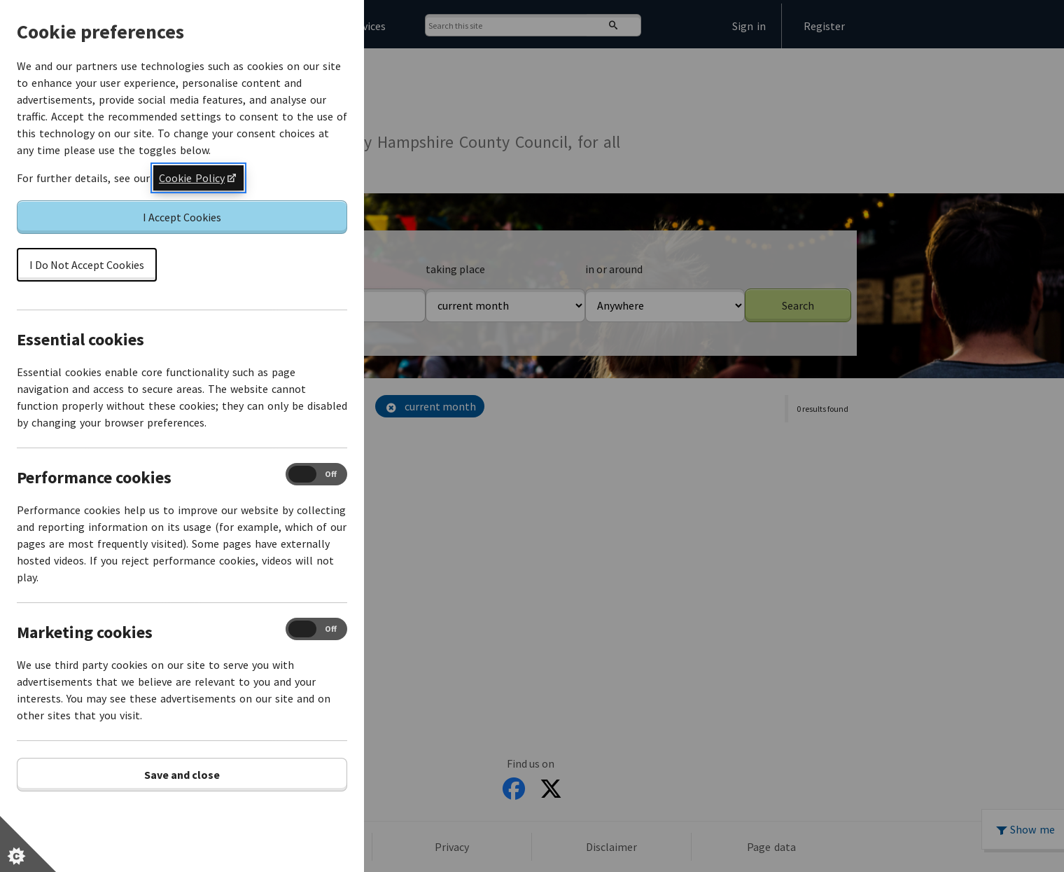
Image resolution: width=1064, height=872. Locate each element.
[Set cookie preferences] (28, 844)
